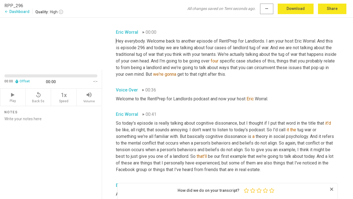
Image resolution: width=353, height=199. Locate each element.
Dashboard (17, 11)
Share (332, 8)
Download (296, 8)
